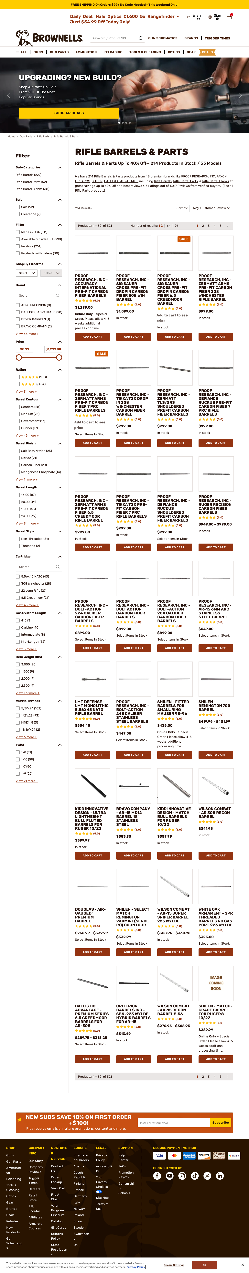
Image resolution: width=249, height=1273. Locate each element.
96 (177, 226)
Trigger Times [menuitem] (217, 38)
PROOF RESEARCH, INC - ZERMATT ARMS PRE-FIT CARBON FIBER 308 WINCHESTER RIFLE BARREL (215, 287)
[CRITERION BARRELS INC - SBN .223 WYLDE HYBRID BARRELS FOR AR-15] (134, 983)
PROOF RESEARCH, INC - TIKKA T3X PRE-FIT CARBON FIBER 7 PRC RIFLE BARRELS (132, 506)
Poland (79, 1215)
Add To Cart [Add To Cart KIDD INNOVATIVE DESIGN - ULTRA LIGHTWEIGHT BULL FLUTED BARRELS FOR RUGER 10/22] (92, 855)
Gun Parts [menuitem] (59, 52)
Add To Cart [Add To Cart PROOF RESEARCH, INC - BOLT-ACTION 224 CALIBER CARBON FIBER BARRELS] (92, 648)
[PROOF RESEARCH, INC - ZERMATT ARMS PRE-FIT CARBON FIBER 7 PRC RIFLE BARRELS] (92, 368)
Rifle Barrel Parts (185, 181)
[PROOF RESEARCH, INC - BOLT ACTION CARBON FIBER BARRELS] (134, 578)
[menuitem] (23, 52)
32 (160, 226)
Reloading (13, 1179)
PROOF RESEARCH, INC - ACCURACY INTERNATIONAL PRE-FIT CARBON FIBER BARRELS (91, 285)
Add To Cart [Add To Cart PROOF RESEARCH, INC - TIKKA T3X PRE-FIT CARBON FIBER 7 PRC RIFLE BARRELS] (134, 547)
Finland (79, 1183)
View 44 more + (27, 334)
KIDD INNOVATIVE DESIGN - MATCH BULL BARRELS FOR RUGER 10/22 (174, 816)
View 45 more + (27, 435)
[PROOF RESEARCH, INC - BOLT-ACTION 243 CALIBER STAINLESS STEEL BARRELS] (134, 679)
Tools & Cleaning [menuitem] (145, 52)
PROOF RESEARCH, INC (198, 176)
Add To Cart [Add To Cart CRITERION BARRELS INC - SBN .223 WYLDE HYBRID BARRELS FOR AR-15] (134, 1059)
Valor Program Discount (57, 1210)
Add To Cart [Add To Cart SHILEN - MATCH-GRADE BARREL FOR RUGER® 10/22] (216, 1059)
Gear (9, 1202)
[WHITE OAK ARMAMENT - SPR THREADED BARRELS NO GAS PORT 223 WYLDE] (216, 886)
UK (76, 1245)
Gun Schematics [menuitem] (163, 38)
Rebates (12, 1221)
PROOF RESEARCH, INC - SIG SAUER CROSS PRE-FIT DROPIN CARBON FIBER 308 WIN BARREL (132, 287)
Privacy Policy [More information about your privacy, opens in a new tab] (135, 1267)
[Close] (242, 1264)
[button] (214, 17)
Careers (34, 1189)
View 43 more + (27, 605)
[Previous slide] (8, 95)
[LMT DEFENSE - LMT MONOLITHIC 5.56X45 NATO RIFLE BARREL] (92, 679)
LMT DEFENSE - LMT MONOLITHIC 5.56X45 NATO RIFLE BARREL (92, 708)
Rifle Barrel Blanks (215, 181)
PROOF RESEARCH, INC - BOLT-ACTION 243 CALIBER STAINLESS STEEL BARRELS (132, 711)
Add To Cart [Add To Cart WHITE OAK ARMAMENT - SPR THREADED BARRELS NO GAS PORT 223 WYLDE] (216, 952)
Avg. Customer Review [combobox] (209, 208)
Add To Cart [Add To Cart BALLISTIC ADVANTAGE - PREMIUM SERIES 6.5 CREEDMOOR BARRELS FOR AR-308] (92, 1059)
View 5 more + (26, 649)
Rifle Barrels (163, 181)
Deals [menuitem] (207, 52)
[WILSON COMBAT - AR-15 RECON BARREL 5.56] (175, 983)
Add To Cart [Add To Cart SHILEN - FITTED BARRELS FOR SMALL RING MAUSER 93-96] (175, 755)
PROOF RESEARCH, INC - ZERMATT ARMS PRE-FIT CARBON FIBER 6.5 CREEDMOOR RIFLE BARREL (91, 508)
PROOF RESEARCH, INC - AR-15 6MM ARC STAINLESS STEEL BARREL (215, 609)
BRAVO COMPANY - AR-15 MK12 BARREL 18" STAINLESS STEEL (133, 816)
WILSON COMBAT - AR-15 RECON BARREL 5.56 (173, 1010)
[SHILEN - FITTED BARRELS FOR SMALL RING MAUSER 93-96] (175, 679)
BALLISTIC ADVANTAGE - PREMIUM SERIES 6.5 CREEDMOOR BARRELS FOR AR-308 (92, 1016)
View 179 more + (28, 693)
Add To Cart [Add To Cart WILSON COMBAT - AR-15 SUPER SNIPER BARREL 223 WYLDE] (175, 952)
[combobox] (27, 273)
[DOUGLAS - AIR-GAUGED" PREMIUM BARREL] (92, 886)
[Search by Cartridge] (39, 566)
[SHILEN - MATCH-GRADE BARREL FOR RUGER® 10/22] (216, 983)
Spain (78, 1221)
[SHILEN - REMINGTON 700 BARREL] (216, 679)
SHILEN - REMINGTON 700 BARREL (214, 706)
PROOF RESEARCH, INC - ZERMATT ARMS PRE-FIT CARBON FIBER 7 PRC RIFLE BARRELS (91, 400)
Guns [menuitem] (38, 52)
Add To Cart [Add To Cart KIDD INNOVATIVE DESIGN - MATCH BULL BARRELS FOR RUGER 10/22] (175, 855)
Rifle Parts (43, 136)
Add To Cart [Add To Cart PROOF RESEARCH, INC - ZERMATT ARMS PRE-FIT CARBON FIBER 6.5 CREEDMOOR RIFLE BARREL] (92, 547)
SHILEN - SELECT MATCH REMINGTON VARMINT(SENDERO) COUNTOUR (132, 917)
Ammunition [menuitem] (86, 52)
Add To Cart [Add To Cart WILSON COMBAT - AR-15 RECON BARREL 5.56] (175, 1059)
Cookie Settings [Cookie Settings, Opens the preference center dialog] (174, 1265)
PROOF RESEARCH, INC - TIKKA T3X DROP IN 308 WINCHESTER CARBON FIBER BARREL (132, 402)
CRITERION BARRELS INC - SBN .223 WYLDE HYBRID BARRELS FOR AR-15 (133, 1014)
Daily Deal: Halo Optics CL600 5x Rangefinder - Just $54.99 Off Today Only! (124, 19)
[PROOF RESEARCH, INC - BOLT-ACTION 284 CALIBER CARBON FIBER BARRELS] (175, 578)
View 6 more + (26, 737)
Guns (10, 1155)
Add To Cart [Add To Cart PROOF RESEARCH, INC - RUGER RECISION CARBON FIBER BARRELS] (216, 547)
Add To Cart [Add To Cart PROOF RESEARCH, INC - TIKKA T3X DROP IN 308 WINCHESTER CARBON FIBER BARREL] (134, 443)
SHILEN (97, 181)
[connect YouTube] (170, 1176)
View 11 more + (27, 479)
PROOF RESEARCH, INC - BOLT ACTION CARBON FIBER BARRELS (132, 609)
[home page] (49, 38)
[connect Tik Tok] (195, 1176)
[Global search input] (117, 38)
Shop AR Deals (69, 113)
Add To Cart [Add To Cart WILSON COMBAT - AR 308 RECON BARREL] (216, 855)
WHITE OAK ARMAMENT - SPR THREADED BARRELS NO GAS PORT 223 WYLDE (216, 917)
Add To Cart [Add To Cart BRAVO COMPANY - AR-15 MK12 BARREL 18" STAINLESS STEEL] (134, 855)
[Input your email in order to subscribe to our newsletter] (174, 1122)
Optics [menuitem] (174, 52)
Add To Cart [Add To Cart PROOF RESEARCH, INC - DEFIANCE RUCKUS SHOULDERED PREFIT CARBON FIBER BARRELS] (175, 547)
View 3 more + (26, 391)
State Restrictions (59, 1249)
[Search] (141, 38)
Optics (11, 1196)
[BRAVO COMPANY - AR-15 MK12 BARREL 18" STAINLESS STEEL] (134, 786)
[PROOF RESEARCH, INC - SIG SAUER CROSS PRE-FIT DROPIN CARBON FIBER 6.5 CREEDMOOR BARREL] (175, 253)
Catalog (57, 1221)
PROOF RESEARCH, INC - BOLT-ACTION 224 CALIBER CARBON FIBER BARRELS (91, 611)
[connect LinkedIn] (220, 1176)
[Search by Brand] (39, 295)
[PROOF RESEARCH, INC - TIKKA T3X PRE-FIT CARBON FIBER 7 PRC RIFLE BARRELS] (134, 474)
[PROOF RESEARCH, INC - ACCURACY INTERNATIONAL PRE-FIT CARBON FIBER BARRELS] (92, 253)
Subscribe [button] (220, 1122)
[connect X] (207, 1176)
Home (11, 136)
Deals (10, 1215)
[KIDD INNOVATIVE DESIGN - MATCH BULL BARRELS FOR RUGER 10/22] (175, 786)
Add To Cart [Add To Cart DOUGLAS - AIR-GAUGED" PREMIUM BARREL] (92, 952)
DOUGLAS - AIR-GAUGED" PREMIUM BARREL (90, 915)
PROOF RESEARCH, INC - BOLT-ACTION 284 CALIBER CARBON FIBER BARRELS (173, 611)
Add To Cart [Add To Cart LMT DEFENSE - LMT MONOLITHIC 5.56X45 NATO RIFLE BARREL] (92, 755)
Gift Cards (58, 1227)
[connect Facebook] (157, 1176)
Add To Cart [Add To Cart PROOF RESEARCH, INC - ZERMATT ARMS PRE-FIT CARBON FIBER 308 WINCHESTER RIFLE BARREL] (216, 336)
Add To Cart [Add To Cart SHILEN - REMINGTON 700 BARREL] (216, 755)
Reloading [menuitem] (113, 52)
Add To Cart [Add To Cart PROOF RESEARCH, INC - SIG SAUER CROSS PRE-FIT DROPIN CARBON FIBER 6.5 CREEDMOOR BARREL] (175, 336)
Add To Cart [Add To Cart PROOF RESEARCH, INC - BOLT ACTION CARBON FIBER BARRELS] (134, 648)
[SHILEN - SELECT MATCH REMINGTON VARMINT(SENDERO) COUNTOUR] (134, 886)
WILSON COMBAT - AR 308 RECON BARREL (215, 813)
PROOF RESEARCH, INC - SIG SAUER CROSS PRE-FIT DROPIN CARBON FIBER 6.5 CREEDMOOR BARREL (173, 289)
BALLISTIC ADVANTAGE (121, 181)
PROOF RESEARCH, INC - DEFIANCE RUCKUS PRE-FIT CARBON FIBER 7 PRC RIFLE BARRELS (215, 402)
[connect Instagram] (182, 1176)
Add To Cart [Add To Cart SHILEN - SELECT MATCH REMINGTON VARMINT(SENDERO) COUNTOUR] (134, 952)
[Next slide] (240, 95)
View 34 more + (27, 523)
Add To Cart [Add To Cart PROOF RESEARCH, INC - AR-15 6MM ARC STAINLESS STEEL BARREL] (216, 648)
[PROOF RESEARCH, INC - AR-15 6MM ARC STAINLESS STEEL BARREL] (216, 578)
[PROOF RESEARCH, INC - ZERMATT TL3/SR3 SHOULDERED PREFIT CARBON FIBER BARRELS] (175, 368)
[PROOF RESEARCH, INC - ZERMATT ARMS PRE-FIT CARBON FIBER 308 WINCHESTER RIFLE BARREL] (216, 253)
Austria (79, 1166)
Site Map (102, 1198)
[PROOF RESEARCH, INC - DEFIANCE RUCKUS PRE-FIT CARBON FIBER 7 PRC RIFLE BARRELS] (216, 368)
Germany (80, 1196)
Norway (79, 1209)
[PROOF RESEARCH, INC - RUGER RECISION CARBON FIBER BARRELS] (216, 474)
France (79, 1190)
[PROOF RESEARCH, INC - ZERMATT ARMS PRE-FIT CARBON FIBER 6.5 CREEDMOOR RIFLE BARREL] (92, 474)
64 (169, 226)
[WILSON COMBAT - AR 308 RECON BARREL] (216, 786)
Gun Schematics (14, 1243)
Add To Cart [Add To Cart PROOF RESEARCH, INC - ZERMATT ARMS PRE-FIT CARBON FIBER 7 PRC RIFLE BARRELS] (92, 443)
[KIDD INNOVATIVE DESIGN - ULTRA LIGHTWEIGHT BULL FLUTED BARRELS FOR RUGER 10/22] (92, 786)
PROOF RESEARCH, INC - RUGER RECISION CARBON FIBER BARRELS (215, 504)
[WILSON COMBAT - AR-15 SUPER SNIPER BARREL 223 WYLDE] (175, 886)
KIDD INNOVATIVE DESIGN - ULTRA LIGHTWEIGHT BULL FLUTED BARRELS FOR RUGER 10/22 (92, 818)
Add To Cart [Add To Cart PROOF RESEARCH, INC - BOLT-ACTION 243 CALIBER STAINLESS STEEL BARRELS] (134, 755)
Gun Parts (26, 136)
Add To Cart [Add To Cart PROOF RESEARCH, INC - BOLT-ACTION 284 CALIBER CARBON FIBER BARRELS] (175, 648)
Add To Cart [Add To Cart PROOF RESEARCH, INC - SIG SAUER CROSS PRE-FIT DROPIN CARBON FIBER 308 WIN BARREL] (134, 336)
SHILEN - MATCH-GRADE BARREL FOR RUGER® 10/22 (216, 1012)
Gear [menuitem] (191, 52)
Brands (11, 1209)
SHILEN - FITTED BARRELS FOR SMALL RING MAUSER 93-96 (173, 708)
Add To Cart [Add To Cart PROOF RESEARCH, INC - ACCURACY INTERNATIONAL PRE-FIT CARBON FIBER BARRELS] (92, 336)
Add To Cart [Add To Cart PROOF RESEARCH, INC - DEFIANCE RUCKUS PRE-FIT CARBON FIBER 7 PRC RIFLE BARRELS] (216, 443)
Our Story (36, 1161)
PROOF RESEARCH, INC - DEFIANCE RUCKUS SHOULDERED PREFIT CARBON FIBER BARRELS (173, 508)
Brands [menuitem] (191, 38)
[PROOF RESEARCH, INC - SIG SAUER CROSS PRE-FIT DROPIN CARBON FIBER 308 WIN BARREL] (134, 253)
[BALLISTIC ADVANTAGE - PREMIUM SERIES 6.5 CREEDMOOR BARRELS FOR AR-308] (92, 983)
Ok (204, 1265)
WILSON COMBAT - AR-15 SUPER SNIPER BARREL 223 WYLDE (173, 915)
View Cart (58, 1188)
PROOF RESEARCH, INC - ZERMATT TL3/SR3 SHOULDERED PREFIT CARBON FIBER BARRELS (173, 402)
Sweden (80, 1227)
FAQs (122, 1166)
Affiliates (35, 1217)
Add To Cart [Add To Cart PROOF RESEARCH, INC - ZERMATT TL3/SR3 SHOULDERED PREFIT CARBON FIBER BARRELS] (175, 443)
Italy (77, 1202)
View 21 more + (27, 781)
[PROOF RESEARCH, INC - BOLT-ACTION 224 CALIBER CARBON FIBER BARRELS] (92, 578)
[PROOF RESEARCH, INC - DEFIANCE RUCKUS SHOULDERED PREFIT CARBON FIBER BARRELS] (175, 474)
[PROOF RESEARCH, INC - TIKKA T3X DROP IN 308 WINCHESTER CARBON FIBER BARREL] (134, 368)
